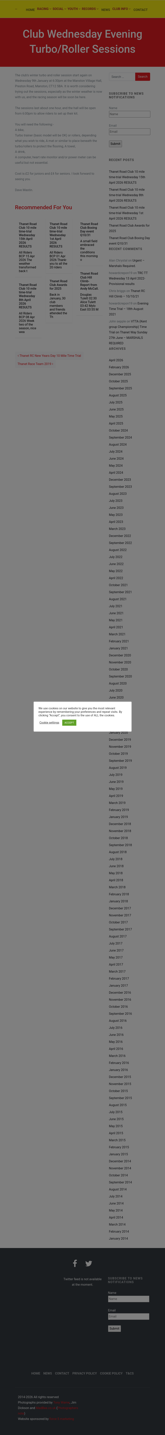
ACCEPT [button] (69, 722)
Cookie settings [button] (49, 722)
